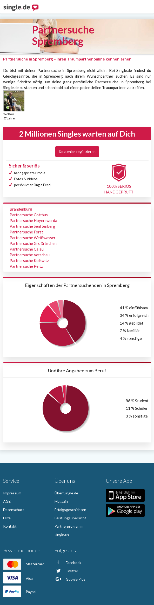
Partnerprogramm (69, 526)
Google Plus (70, 579)
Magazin (61, 501)
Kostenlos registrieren (77, 151)
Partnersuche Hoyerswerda (33, 220)
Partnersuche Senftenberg (32, 226)
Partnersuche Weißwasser (33, 237)
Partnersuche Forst (26, 232)
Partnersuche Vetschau (30, 254)
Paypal (19, 591)
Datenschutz (13, 509)
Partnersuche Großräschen (33, 243)
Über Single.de (66, 493)
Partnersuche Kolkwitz (29, 260)
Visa (18, 578)
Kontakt (10, 526)
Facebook (68, 562)
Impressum (12, 493)
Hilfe (7, 518)
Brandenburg (21, 209)
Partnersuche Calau (27, 249)
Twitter (66, 571)
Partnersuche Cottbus (29, 214)
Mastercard (23, 564)
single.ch (62, 534)
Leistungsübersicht (70, 518)
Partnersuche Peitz (26, 266)
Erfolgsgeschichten (70, 509)
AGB (7, 501)
